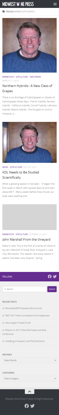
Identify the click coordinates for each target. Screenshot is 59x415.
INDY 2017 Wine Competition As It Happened (27, 315)
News (5, 167)
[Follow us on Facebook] (50, 276)
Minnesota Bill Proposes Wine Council (23, 308)
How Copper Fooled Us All (18, 322)
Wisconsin (35, 77)
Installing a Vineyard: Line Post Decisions (25, 341)
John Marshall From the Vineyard (26, 239)
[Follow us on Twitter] (55, 276)
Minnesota (8, 77)
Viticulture (22, 77)
